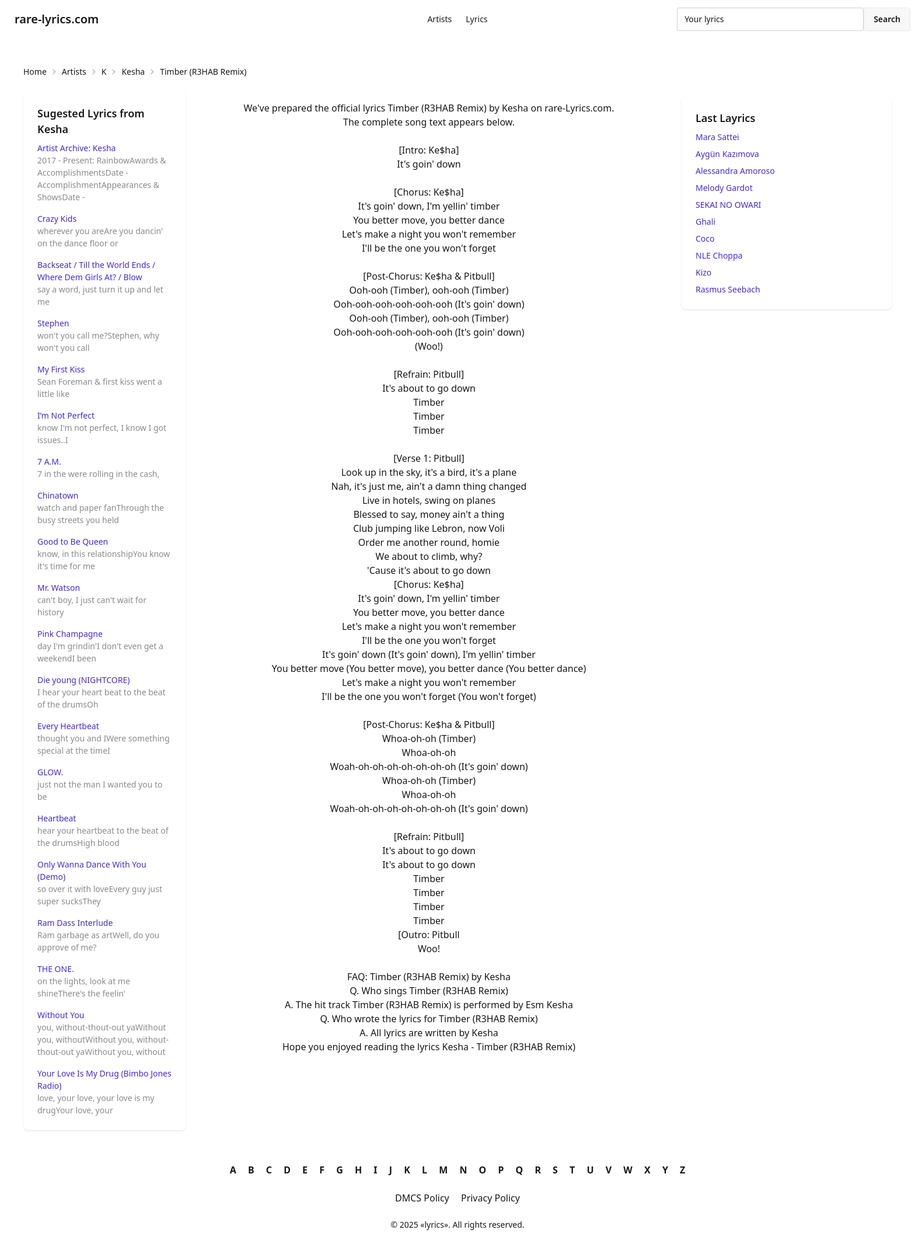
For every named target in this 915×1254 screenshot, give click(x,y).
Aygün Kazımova (727, 153)
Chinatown (58, 495)
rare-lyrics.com (57, 19)
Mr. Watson (58, 587)
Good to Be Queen (72, 541)
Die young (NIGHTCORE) (83, 679)
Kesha (133, 71)
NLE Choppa (719, 255)
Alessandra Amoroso (735, 170)
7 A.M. (49, 461)
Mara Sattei (717, 136)
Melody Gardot (724, 187)
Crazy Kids (56, 218)
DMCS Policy (422, 1198)
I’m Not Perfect (66, 415)
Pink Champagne (70, 633)
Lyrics (476, 19)
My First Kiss (61, 369)
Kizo (703, 272)
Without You (61, 1014)
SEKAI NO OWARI (728, 204)
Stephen (53, 323)
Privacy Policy (490, 1198)
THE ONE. (55, 968)
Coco (705, 238)
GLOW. (50, 772)
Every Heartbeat (68, 726)
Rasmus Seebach (728, 289)
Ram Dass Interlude (75, 922)
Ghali (705, 221)
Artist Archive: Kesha (76, 148)
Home (35, 71)
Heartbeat (56, 818)
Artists (439, 19)
